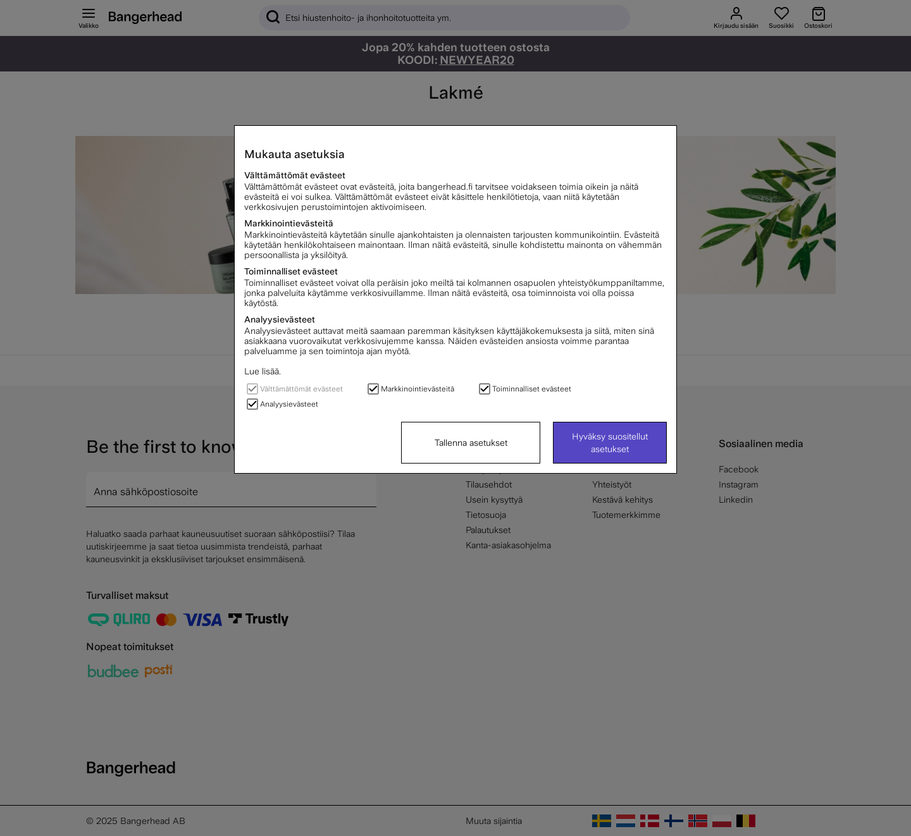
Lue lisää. (262, 371)
